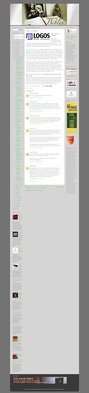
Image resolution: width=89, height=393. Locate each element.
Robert (31, 166)
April (16, 194)
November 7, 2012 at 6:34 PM (36, 161)
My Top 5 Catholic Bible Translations (21, 217)
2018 (15, 44)
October (17, 182)
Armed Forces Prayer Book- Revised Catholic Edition (18, 133)
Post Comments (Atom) (37, 190)
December (17, 57)
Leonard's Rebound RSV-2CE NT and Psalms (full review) (18, 154)
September (18, 184)
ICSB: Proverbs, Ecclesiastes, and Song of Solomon (18, 74)
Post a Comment (31, 181)
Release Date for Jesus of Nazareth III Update (18, 120)
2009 (15, 206)
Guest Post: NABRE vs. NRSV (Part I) (17, 312)
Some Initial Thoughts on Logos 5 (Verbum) (18, 63)
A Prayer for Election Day (18, 162)
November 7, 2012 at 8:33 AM (36, 147)
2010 (15, 204)
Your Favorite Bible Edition (20, 266)
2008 (15, 208)
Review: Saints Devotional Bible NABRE (18, 100)
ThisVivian (31, 101)
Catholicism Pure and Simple (17, 173)
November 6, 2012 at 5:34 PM (36, 97)
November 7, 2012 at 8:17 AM (36, 123)
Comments (16, 37)
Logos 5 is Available (17, 165)
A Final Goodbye (16, 325)
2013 (15, 53)
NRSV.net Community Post (21, 250)
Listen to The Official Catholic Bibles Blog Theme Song (71, 37)
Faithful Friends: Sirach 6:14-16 (20, 234)
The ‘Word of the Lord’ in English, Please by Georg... (19, 140)
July (16, 188)
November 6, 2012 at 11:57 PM (36, 111)
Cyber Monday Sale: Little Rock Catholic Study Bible (18, 88)
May (16, 192)
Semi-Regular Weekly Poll (18, 108)
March (16, 196)
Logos (55, 38)
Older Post (59, 187)
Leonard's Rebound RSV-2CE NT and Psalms (18, 178)
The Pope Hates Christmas (18, 78)
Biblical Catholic (33, 115)
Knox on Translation (18, 125)
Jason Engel (32, 93)
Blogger (62, 389)
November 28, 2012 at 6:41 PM (36, 178)
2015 (15, 49)
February (17, 198)
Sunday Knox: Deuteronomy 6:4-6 (18, 169)
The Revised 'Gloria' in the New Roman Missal (18, 280)
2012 (15, 55)
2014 (15, 51)
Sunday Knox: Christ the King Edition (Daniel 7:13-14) (18, 95)
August (17, 186)
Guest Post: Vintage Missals (17, 104)
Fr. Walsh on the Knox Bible (18, 149)
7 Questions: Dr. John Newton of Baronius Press (18, 68)
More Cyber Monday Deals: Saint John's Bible (18, 83)
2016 (15, 47)
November (17, 59)
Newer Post (29, 187)
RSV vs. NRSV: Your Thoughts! (20, 339)
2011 (15, 202)
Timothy (70, 42)
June (16, 190)
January (17, 200)
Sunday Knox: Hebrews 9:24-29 (18, 145)
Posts (15, 35)
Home (45, 187)
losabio (31, 128)
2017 (15, 46)
